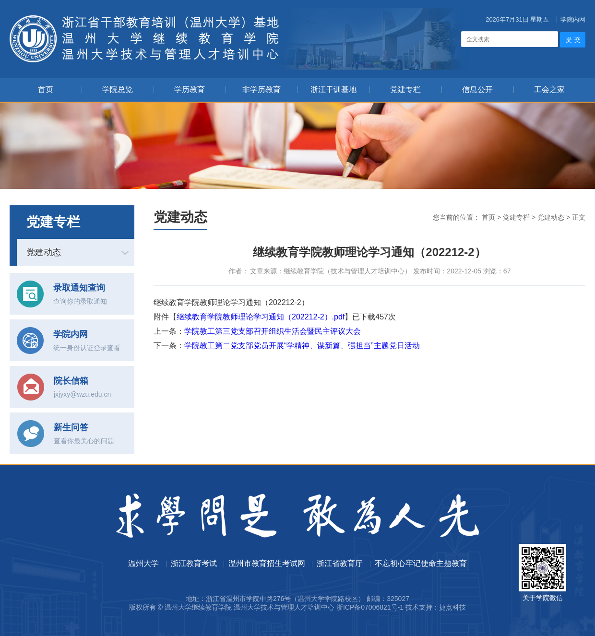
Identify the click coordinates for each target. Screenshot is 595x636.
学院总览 (117, 89)
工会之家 (549, 89)
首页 (45, 89)
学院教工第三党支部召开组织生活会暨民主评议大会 (272, 331)
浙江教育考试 (194, 563)
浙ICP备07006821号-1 (370, 607)
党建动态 (43, 252)
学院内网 (572, 19)
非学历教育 (261, 89)
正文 (578, 217)
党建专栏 (405, 89)
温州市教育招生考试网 (266, 563)
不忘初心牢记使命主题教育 (421, 563)
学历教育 (189, 89)
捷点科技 (452, 607)
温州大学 (143, 563)
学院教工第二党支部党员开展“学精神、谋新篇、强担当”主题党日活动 (302, 346)
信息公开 (477, 89)
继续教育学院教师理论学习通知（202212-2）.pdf (261, 317)
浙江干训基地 (333, 89)
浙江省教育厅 (340, 563)
